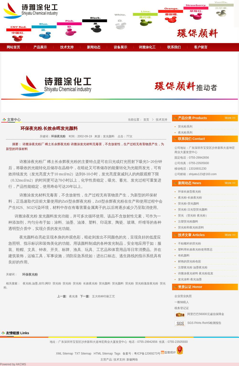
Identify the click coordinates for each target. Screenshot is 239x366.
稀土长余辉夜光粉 (62, 162)
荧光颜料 (104, 283)
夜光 (30, 216)
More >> (230, 118)
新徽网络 (132, 359)
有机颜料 (184, 255)
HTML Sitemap (103, 353)
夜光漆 (73, 296)
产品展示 (40, 47)
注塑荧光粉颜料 (188, 221)
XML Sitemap (64, 353)
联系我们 (174, 47)
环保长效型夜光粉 (189, 191)
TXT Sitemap (83, 353)
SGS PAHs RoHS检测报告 (204, 323)
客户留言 (200, 47)
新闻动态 (93, 47)
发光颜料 (108, 136)
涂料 (58, 222)
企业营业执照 (183, 296)
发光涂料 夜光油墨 (190, 279)
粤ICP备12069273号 (147, 353)
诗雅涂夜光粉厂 (32, 162)
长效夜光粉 (90, 283)
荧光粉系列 (185, 126)
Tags (117, 353)
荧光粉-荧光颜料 (188, 203)
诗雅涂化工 (147, 47)
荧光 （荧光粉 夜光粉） (193, 215)
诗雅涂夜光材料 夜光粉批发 (195, 273)
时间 (43, 180)
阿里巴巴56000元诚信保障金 (205, 314)
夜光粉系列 (185, 132)
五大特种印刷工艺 (103, 296)
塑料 (92, 222)
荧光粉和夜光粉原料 (191, 227)
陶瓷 (119, 222)
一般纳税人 (181, 302)
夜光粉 (85, 201)
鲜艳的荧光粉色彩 (189, 261)
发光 (146, 168)
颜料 (31, 237)
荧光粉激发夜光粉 (146, 283)
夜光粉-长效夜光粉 (190, 197)
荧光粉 (57, 283)
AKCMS (21, 364)
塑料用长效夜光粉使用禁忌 (195, 249)
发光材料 (38, 195)
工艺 (100, 250)
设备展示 (120, 47)
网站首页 (13, 47)
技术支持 (67, 47)
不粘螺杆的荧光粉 (189, 243)
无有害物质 (109, 195)
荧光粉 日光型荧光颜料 (192, 209)
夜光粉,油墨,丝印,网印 (37, 283)
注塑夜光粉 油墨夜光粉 (192, 267)
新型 (138, 195)
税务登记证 (181, 308)
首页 (146, 119)
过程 (142, 180)
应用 (142, 243)
